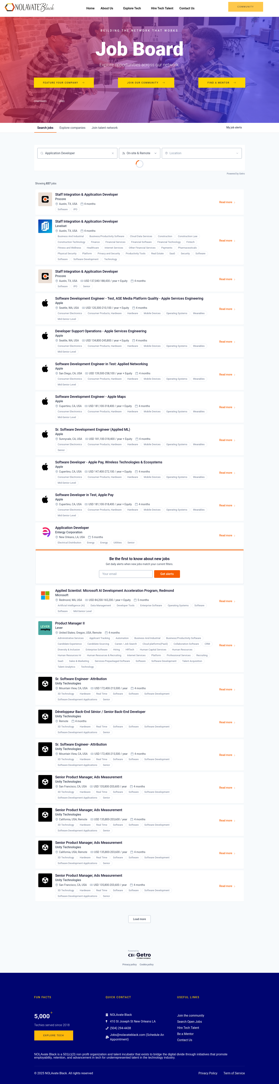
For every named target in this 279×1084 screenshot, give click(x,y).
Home (92, 8)
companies (72, 128)
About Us (110, 8)
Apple (59, 303)
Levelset (61, 226)
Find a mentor (222, 82)
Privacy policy (129, 964)
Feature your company (64, 82)
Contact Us (188, 8)
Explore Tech (136, 8)
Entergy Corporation (69, 533)
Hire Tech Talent (164, 8)
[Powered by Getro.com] (139, 955)
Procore (60, 199)
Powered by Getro (236, 173)
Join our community (146, 82)
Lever (59, 630)
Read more (229, 203)
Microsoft (62, 597)
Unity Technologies (68, 685)
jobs (45, 128)
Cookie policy (147, 964)
